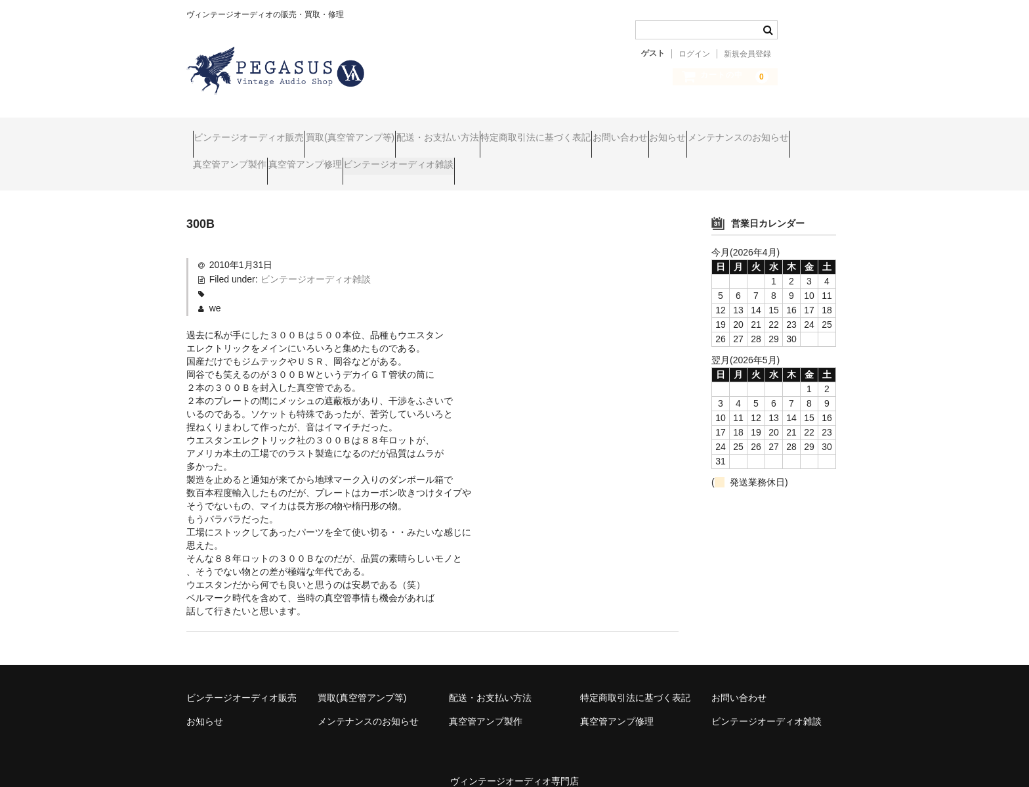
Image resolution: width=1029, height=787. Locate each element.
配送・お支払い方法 (494, 131)
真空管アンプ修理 (464, 159)
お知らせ (800, 131)
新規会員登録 (747, 53)
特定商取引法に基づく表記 (617, 131)
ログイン (694, 53)
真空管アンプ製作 (364, 159)
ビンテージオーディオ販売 (255, 131)
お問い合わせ (727, 131)
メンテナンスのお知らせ (250, 159)
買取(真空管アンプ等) (381, 131)
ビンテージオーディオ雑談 (583, 159)
